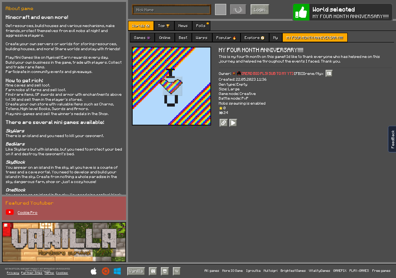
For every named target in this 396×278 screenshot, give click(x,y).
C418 (48, 271)
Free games (381, 271)
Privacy (13, 273)
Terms (49, 273)
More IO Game (232, 271)
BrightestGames (293, 271)
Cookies (62, 273)
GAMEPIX (339, 271)
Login (260, 9)
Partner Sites (32, 273)
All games (212, 271)
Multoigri (271, 271)
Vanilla (136, 270)
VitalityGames (319, 271)
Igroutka (253, 271)
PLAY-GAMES (359, 271)
